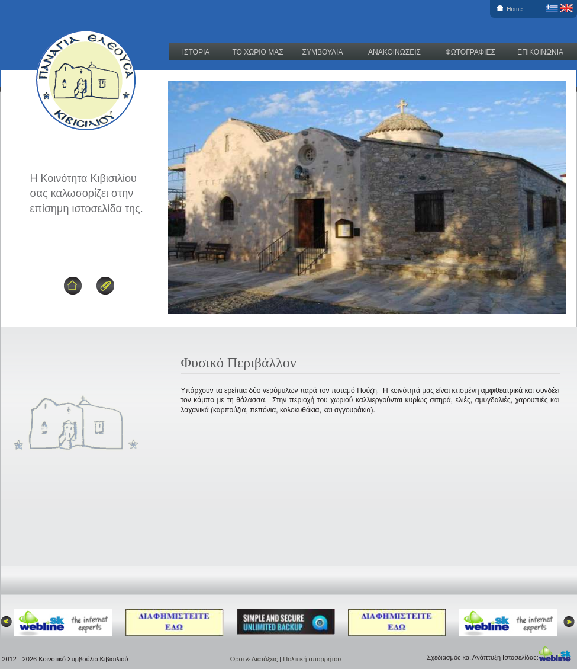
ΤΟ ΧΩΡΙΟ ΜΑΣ (257, 52)
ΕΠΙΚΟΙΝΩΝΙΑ (540, 52)
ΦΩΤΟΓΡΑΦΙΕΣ (470, 52)
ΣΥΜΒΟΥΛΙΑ (322, 52)
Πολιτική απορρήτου (312, 658)
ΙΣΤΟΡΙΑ (196, 52)
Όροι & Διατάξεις (255, 658)
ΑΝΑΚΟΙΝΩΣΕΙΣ (394, 52)
